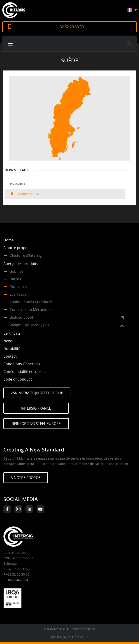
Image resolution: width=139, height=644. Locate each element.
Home (8, 240)
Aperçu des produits (20, 263)
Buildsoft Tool (21, 317)
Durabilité (11, 348)
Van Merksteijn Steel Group (37, 392)
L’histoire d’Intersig (26, 255)
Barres (15, 279)
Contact (10, 356)
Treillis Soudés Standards (31, 301)
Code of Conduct (17, 379)
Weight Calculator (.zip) (29, 324)
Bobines (16, 271)
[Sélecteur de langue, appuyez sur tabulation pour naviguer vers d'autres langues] (135, 12)
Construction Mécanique (31, 309)
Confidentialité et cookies (24, 371)
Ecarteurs (18, 294)
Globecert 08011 (30, 194)
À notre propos (16, 247)
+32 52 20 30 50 (71, 26)
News (8, 340)
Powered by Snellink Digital (69, 637)
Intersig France (36, 408)
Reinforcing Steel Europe (36, 423)
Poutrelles (18, 286)
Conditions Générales (21, 363)
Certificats (12, 333)
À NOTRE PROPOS (26, 477)
